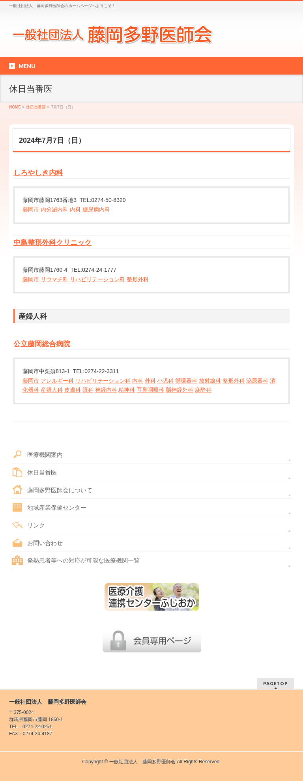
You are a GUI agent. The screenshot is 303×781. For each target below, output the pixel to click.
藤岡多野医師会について (59, 490)
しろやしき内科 (38, 173)
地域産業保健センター (56, 507)
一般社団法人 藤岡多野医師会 (142, 761)
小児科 (165, 380)
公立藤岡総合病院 (41, 344)
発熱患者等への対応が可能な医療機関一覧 (83, 560)
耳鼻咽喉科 (150, 390)
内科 (75, 209)
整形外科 (138, 279)
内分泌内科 (54, 209)
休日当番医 (42, 472)
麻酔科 (203, 390)
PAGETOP (275, 683)
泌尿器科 (257, 380)
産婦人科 (52, 390)
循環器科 (186, 380)
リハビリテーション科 (97, 279)
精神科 (126, 390)
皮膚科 (72, 390)
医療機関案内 (45, 454)
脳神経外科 (179, 390)
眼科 (88, 390)
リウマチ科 (54, 279)
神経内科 (106, 390)
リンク (36, 525)
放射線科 (210, 380)
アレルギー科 (57, 380)
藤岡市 (30, 209)
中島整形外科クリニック (52, 243)
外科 (150, 380)
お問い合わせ (45, 543)
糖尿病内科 (96, 209)
